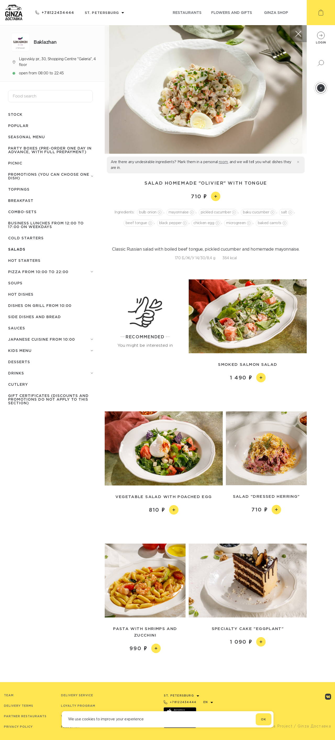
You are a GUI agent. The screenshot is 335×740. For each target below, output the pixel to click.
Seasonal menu (26, 137)
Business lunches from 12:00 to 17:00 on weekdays (46, 225)
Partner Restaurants (25, 716)
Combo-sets (22, 212)
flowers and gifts (231, 12)
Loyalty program (78, 705)
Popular (18, 126)
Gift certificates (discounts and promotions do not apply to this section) (48, 399)
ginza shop (276, 12)
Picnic (15, 163)
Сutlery (18, 384)
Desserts (19, 362)
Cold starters (26, 238)
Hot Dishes (21, 294)
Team (9, 695)
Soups (15, 283)
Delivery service (77, 695)
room (223, 162)
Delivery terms (18, 705)
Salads (16, 249)
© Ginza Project (276, 726)
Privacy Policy (18, 726)
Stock (15, 114)
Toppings (19, 189)
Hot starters (24, 260)
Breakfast (21, 200)
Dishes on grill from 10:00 (39, 305)
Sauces (16, 328)
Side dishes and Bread (34, 317)
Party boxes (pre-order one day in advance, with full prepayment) (50, 150)
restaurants (187, 12)
